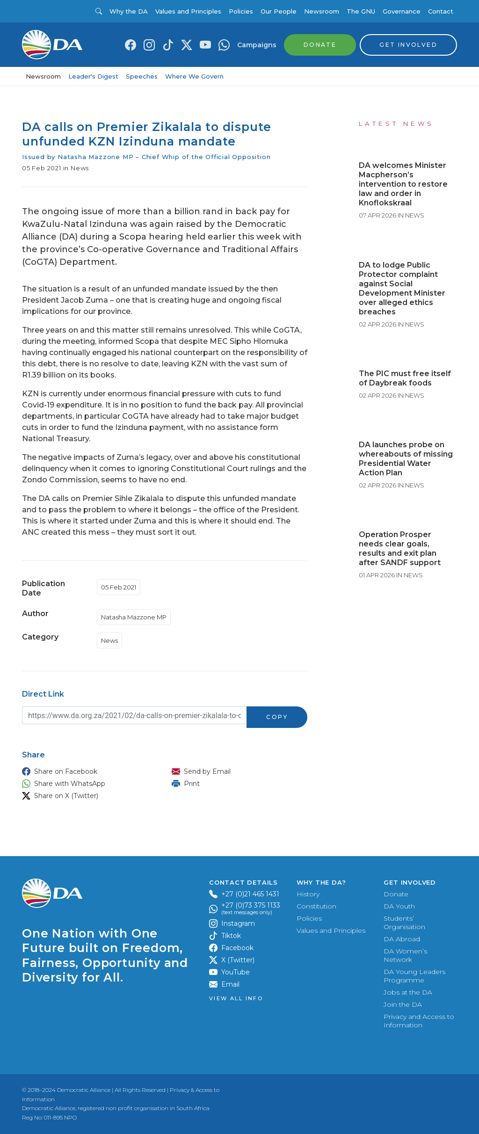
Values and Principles (188, 11)
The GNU (361, 11)
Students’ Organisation (404, 922)
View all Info (236, 998)
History (308, 894)
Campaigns (256, 45)
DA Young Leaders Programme (414, 975)
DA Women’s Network (405, 955)
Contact (440, 11)
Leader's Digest (93, 76)
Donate (396, 894)
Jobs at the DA (408, 992)
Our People (279, 11)
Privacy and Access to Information (419, 1020)
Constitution (316, 906)
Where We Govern (194, 76)
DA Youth (399, 906)
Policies (241, 11)
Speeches (142, 76)
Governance (402, 11)
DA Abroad (402, 939)
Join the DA (403, 1004)
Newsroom (321, 11)
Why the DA (128, 11)
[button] (87, 771)
